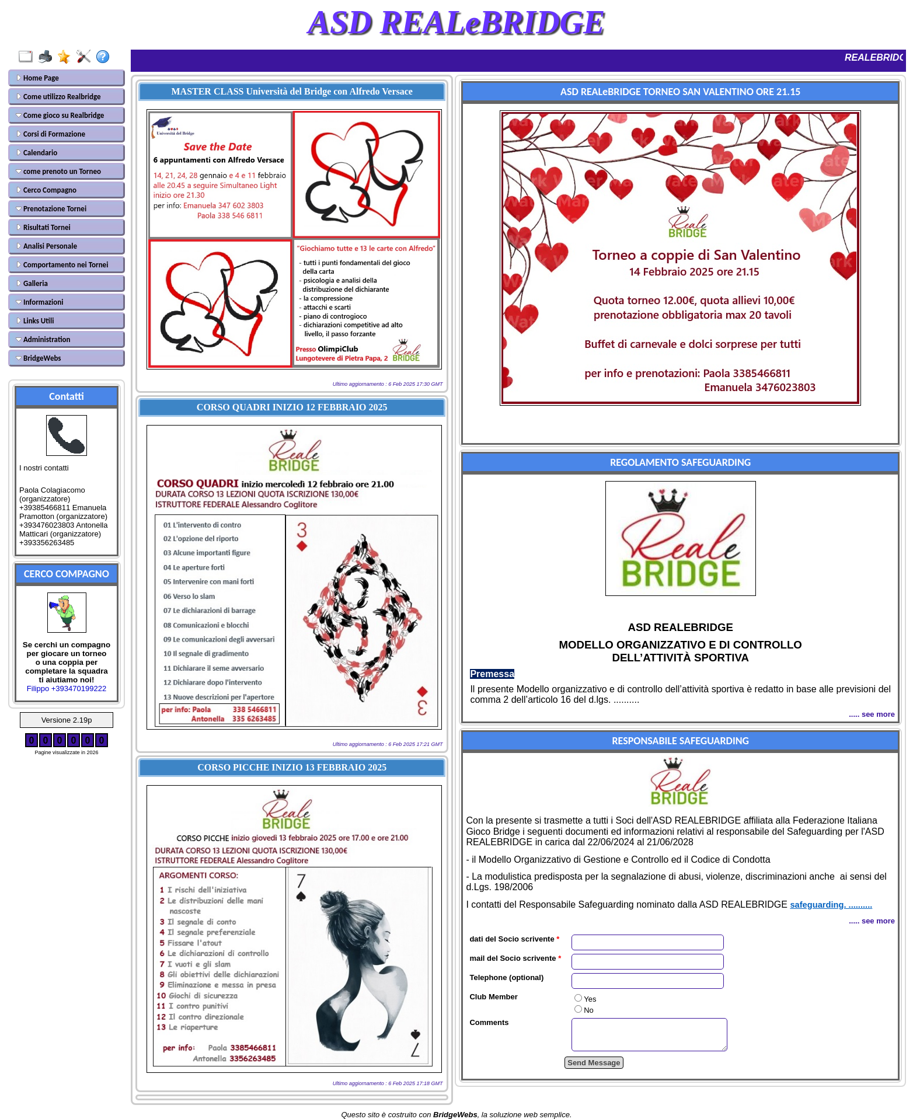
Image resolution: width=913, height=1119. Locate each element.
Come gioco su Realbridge (60, 115)
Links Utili (35, 320)
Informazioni (39, 302)
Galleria (32, 283)
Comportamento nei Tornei (62, 264)
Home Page (37, 78)
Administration (43, 339)
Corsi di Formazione (50, 134)
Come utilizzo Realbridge (58, 96)
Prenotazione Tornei (51, 208)
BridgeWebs (38, 358)
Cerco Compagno (46, 190)
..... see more (872, 714)
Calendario (36, 152)
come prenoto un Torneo (58, 171)
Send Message (593, 1068)
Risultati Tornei (43, 227)
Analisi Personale (46, 246)
